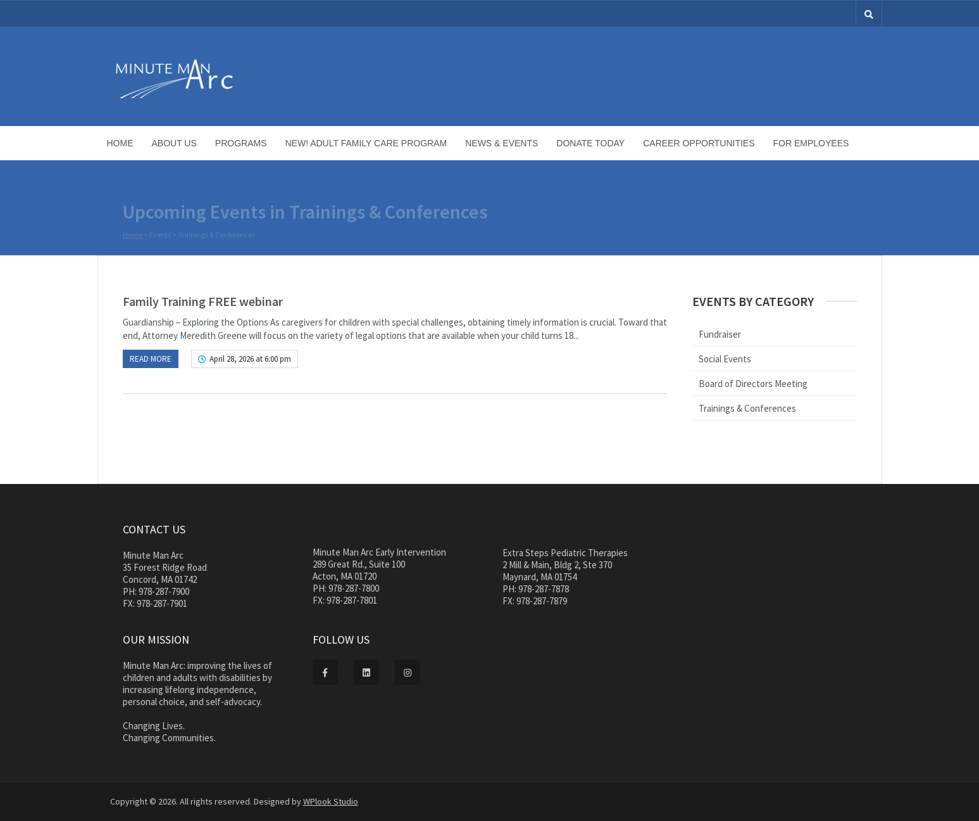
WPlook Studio (330, 801)
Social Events (725, 359)
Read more (150, 358)
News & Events (501, 143)
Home (120, 143)
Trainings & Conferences (747, 408)
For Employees (811, 143)
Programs (241, 143)
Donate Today (590, 143)
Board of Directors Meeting (753, 384)
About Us (174, 143)
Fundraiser (720, 334)
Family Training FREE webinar (203, 301)
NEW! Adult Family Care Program (366, 143)
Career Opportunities (698, 143)
